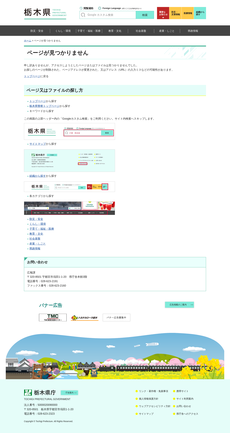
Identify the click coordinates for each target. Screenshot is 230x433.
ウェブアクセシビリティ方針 (155, 406)
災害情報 (176, 13)
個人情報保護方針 (148, 398)
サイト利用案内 (184, 398)
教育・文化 (36, 233)
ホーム (27, 40)
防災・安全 (36, 219)
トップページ (32, 76)
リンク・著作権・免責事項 (153, 391)
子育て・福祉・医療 (41, 228)
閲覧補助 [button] (88, 8)
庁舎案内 (73, 392)
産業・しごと (37, 243)
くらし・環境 (37, 223)
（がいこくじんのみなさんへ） (122, 8)
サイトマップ (37, 143)
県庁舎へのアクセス (187, 413)
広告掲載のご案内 (177, 305)
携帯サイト (182, 391)
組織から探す (200, 13)
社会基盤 (34, 238)
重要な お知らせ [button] (163, 13)
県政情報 (34, 248)
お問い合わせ (183, 406)
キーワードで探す (83, 15)
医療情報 (188, 13)
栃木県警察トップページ (44, 106)
